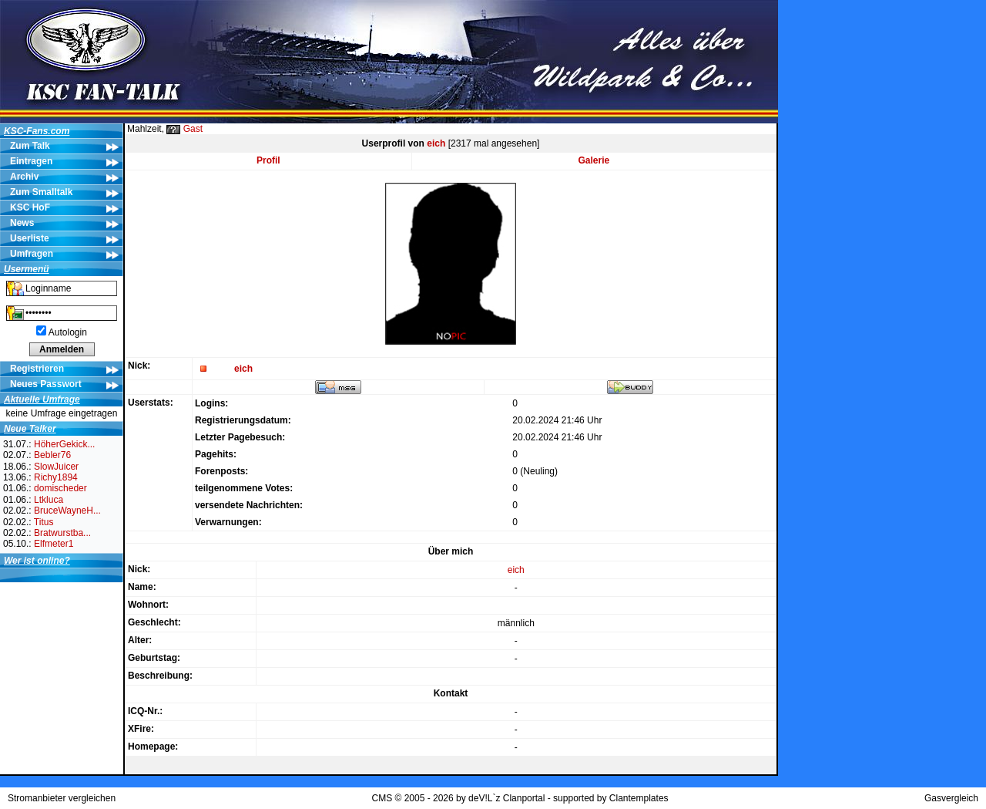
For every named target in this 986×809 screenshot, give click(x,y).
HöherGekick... (64, 444)
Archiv (24, 176)
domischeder (60, 488)
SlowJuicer (56, 466)
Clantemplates (639, 798)
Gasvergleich (951, 798)
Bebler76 (52, 455)
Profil (268, 160)
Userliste (29, 238)
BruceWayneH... (67, 510)
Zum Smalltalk (41, 192)
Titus (44, 522)
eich (436, 143)
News (22, 222)
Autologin (68, 332)
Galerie (594, 160)
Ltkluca (48, 499)
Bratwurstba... (62, 533)
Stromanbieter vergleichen (62, 798)
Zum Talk (30, 145)
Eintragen (31, 161)
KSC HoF (30, 207)
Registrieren (37, 368)
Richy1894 (56, 477)
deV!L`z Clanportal (506, 798)
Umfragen (31, 253)
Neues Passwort (46, 384)
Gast (193, 128)
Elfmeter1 (53, 543)
